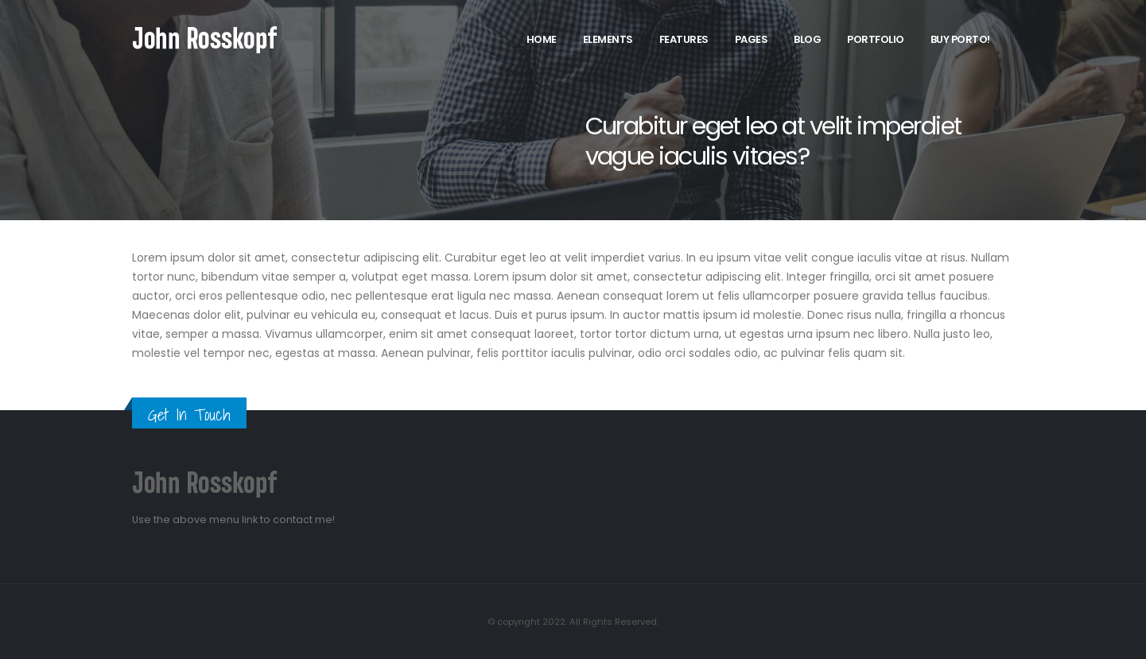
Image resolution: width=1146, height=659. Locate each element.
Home (541, 39)
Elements (608, 39)
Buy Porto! (960, 39)
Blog (807, 39)
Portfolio (875, 39)
